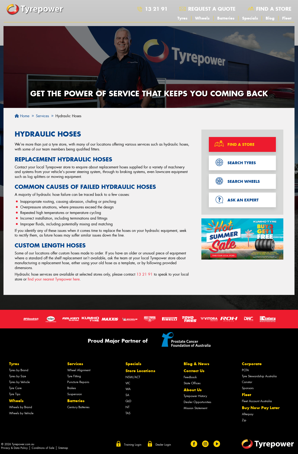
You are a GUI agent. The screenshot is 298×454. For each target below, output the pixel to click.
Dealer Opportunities (197, 402)
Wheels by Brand (20, 407)
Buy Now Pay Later (261, 407)
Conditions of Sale (43, 448)
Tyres (182, 18)
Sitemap (63, 448)
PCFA (245, 370)
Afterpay (247, 414)
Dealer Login (163, 445)
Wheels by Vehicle (21, 413)
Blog (270, 18)
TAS (127, 413)
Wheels (202, 18)
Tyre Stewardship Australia (259, 376)
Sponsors (248, 388)
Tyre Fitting (74, 376)
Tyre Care (15, 388)
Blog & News (196, 363)
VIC (127, 383)
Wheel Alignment (78, 370)
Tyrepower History (195, 396)
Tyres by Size (17, 376)
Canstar (247, 382)
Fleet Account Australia (257, 401)
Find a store (273, 9)
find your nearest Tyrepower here (54, 279)
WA (128, 389)
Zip (244, 420)
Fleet (286, 18)
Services (75, 363)
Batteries (225, 18)
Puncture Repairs (78, 382)
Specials (250, 18)
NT (127, 407)
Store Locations (140, 370)
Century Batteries (78, 407)
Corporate (252, 363)
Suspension (74, 394)
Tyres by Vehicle (19, 382)
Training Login (132, 445)
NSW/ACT (132, 377)
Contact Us (194, 370)
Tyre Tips (14, 394)
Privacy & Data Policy (14, 448)
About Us (193, 389)
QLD (128, 401)
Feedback (190, 377)
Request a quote (212, 9)
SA (127, 395)
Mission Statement (195, 408)
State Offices (192, 383)
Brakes (71, 388)
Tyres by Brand (18, 370)
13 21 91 (156, 9)
